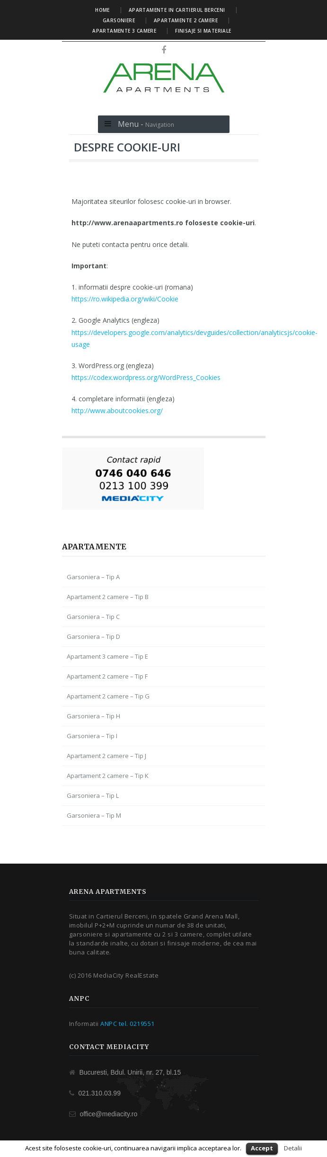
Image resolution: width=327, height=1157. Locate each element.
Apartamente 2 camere (186, 20)
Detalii (293, 1148)
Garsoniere (119, 20)
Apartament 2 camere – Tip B (108, 596)
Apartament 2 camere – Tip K (108, 775)
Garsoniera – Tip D (93, 636)
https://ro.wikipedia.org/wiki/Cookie (124, 298)
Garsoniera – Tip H (93, 716)
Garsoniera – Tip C (93, 616)
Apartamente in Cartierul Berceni (177, 10)
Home (102, 10)
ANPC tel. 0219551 (127, 1023)
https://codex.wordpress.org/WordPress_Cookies (146, 377)
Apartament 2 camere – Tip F (107, 676)
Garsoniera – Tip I (92, 736)
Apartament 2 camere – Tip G (108, 696)
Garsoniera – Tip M (94, 815)
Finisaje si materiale (203, 30)
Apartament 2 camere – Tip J (106, 755)
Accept (262, 1148)
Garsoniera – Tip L (93, 795)
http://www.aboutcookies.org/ (117, 410)
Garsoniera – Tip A (93, 577)
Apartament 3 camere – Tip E (107, 656)
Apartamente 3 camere (124, 30)
